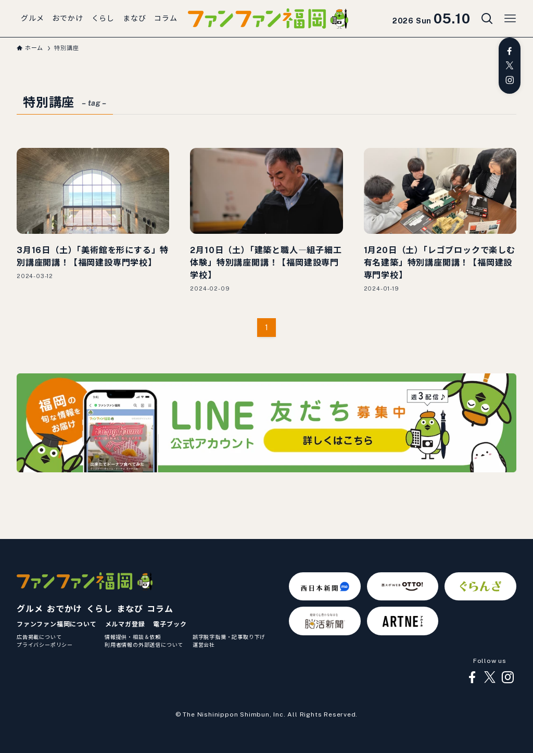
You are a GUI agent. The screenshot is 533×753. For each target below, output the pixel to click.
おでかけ (64, 609)
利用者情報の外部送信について (144, 645)
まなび (130, 609)
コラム (160, 609)
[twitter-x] (509, 65)
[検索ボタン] (487, 18)
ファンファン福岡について (57, 624)
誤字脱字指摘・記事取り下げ (229, 637)
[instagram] (509, 80)
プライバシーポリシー (45, 645)
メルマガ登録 (125, 624)
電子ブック (169, 624)
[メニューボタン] (510, 18)
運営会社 (204, 645)
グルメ (30, 609)
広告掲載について (39, 637)
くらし (99, 609)
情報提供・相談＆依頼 (133, 637)
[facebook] (509, 51)
